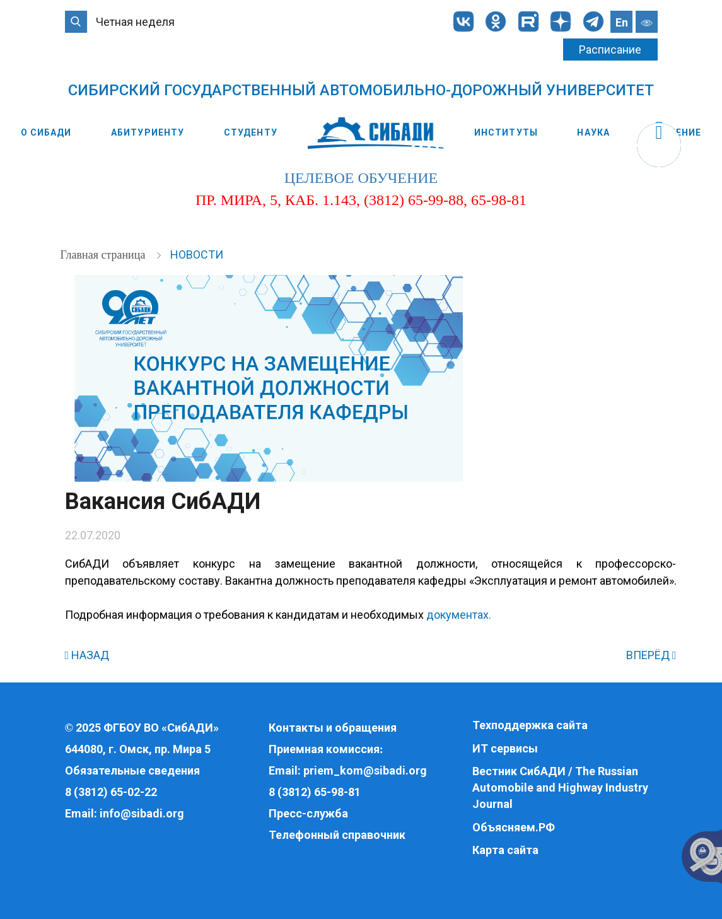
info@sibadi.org (142, 813)
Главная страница (104, 255)
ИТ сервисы (505, 748)
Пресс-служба (308, 813)
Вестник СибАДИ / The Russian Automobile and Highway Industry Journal (560, 787)
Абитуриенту (147, 132)
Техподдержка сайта (530, 725)
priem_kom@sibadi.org (365, 770)
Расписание (610, 49)
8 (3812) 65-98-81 (315, 792)
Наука (593, 132)
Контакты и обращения (333, 727)
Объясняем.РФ (513, 827)
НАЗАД (87, 655)
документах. (458, 614)
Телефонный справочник (337, 834)
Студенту (250, 132)
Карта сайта (505, 850)
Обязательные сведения (132, 770)
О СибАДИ (46, 132)
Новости (196, 254)
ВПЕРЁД (651, 655)
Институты (506, 132)
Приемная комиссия (324, 749)
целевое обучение (361, 178)
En (621, 22)
